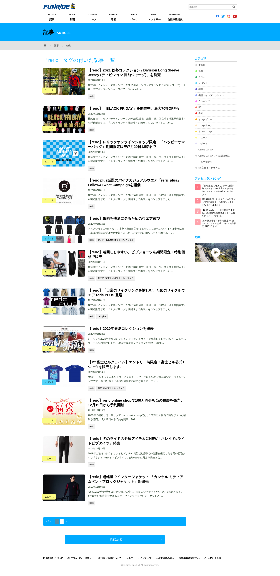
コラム (201, 77)
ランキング (204, 101)
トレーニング (205, 131)
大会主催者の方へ (165, 558)
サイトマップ (144, 558)
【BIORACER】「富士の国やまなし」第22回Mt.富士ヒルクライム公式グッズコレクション (218, 213)
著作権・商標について (109, 558)
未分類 (201, 65)
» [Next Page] (66, 521)
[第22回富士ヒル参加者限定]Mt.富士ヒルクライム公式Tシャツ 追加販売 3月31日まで (219, 223)
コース (92, 17)
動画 (72, 17)
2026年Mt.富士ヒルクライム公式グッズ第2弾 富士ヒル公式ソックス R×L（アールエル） (218, 202)
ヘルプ (129, 558)
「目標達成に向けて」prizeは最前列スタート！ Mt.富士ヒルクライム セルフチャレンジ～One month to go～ (219, 189)
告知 (200, 113)
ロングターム (205, 125)
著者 (113, 17)
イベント (203, 83)
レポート (203, 143)
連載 (200, 71)
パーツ (133, 17)
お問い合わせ (214, 558)
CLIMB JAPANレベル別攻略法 (214, 155)
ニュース (203, 137)
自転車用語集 (174, 17)
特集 (200, 89)
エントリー (154, 17)
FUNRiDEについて (53, 558)
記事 (51, 17)
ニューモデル (205, 161)
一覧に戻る (115, 539)
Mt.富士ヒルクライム (209, 167)
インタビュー (205, 119)
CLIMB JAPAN (205, 149)
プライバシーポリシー (82, 558)
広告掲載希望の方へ (189, 558)
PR (200, 107)
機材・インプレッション (211, 95)
